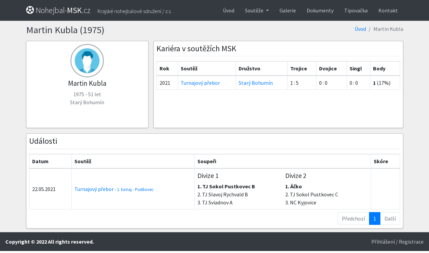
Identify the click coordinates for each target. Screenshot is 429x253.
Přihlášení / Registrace (397, 241)
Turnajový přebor (200, 82)
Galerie (288, 10)
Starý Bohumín (256, 82)
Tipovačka (356, 10)
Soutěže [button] (254, 10)
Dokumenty (320, 10)
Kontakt (388, 10)
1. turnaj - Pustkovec (135, 189)
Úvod (228, 10)
